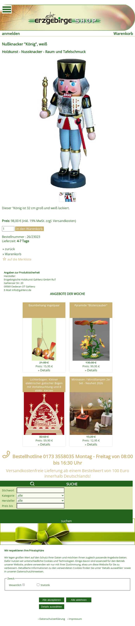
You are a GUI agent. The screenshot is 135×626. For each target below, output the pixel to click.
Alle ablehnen (79, 599)
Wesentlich (15, 585)
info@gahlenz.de (21, 290)
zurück (10, 249)
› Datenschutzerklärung (51, 619)
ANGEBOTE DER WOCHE (67, 294)
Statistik (45, 585)
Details (45, 370)
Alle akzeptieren (51, 599)
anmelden (11, 33)
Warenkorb (123, 33)
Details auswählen (51, 606)
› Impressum (74, 619)
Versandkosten (64, 221)
